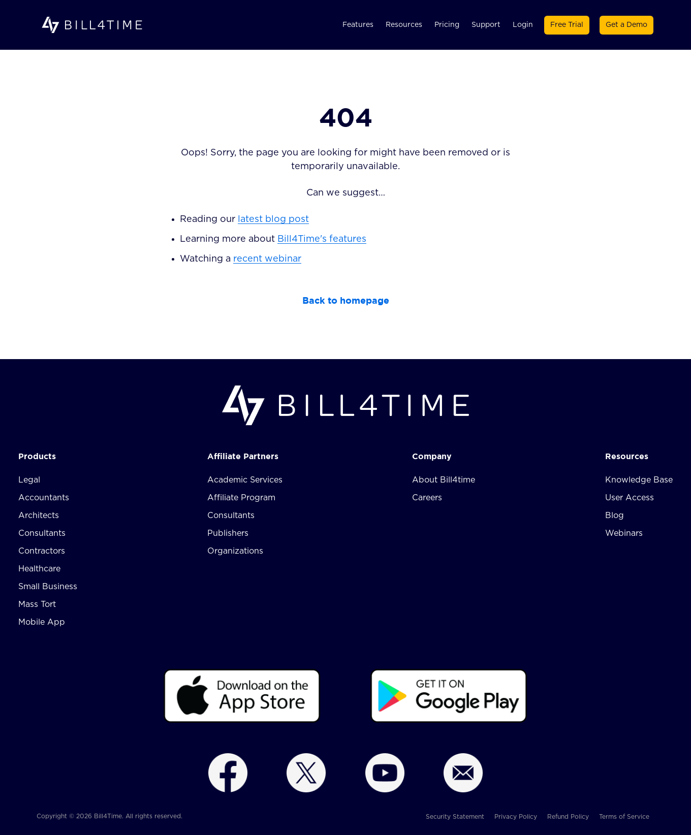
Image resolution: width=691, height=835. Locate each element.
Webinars (624, 533)
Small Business (47, 587)
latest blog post (273, 219)
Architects (38, 515)
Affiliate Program (241, 498)
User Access (629, 498)
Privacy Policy (515, 817)
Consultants (42, 533)
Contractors (41, 551)
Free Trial (566, 24)
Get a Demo (626, 24)
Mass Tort (37, 604)
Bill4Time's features (321, 239)
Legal (29, 480)
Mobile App (41, 622)
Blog (614, 515)
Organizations (235, 551)
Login (523, 24)
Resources (404, 24)
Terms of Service (624, 817)
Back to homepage (345, 300)
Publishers (227, 533)
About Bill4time (443, 480)
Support (486, 24)
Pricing (446, 24)
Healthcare (39, 569)
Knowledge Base (639, 480)
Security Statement (455, 817)
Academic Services (244, 480)
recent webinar (267, 259)
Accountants (43, 498)
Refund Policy (568, 817)
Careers (427, 498)
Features (357, 24)
